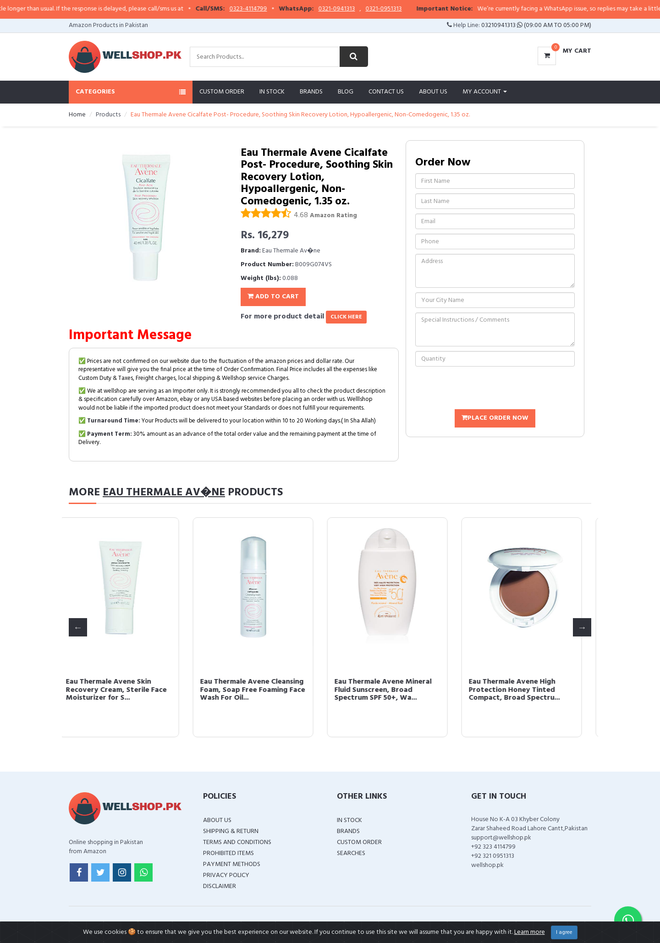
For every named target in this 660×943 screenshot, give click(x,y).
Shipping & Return (230, 831)
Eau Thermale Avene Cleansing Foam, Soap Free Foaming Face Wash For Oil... (262, 690)
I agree (564, 932)
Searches (351, 853)
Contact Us (386, 92)
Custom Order (221, 92)
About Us (433, 92)
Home (77, 115)
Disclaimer (219, 886)
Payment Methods (231, 864)
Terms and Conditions (237, 842)
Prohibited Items (228, 853)
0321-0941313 (351, 9)
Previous (78, 627)
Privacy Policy (226, 875)
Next (582, 627)
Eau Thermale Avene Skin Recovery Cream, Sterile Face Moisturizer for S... (126, 690)
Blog (345, 92)
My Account (484, 92)
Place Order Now (495, 418)
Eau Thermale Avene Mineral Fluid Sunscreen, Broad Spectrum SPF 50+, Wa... (393, 690)
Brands (311, 92)
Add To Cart (273, 296)
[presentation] (485, 389)
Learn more (529, 932)
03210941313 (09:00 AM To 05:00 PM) (536, 25)
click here (346, 317)
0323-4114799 (262, 9)
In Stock (272, 92)
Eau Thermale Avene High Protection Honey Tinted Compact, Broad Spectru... (524, 690)
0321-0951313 (398, 9)
